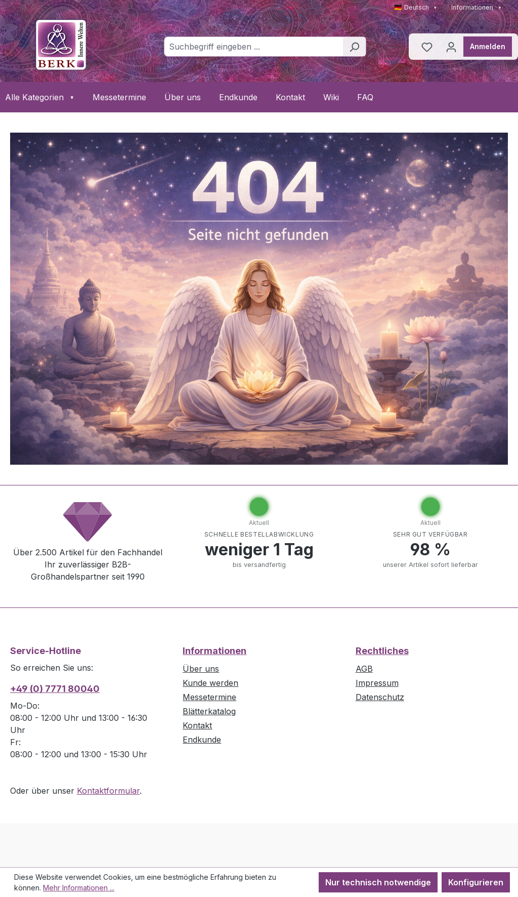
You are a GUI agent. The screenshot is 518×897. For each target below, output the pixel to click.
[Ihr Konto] (451, 46)
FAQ (365, 97)
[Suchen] (354, 46)
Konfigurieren (475, 882)
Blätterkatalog (209, 711)
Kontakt (290, 97)
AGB (364, 669)
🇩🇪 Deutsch (416, 7)
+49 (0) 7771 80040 (55, 688)
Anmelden (487, 46)
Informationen (476, 7)
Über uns (182, 97)
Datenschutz (380, 697)
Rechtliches (382, 650)
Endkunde (238, 97)
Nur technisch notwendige (378, 882)
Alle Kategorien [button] (39, 97)
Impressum (377, 683)
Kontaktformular (108, 791)
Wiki (331, 97)
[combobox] (253, 46)
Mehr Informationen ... (78, 887)
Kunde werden (210, 683)
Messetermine (119, 97)
